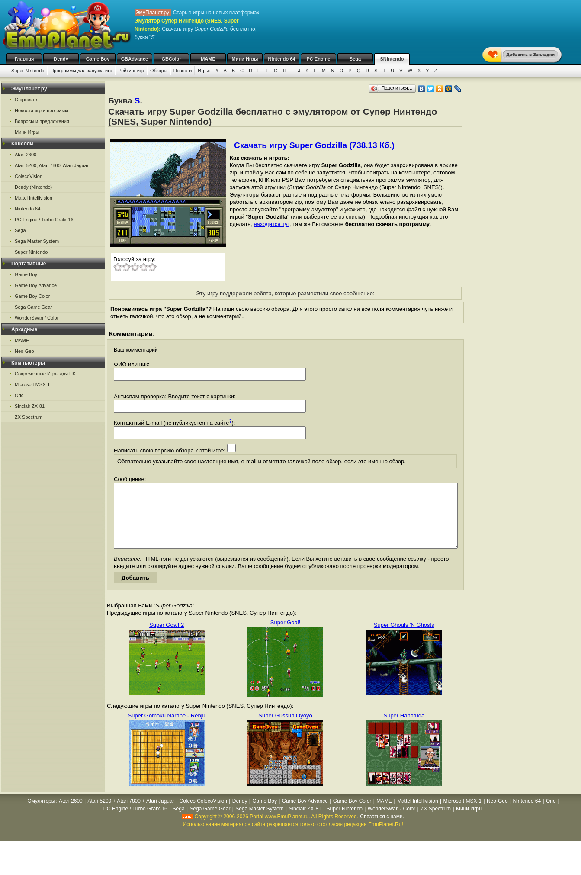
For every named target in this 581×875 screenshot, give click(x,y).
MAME (208, 58)
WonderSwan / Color (36, 317)
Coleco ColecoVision (203, 814)
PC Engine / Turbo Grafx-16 (44, 219)
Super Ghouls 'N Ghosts (404, 638)
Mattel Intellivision (33, 197)
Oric (19, 395)
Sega (355, 58)
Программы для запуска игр (81, 70)
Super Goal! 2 (166, 638)
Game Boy (97, 58)
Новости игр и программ (41, 110)
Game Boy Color (32, 296)
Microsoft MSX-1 (32, 384)
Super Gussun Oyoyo (285, 728)
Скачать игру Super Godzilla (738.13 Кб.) (314, 145)
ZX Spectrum (28, 417)
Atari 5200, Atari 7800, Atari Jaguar (52, 165)
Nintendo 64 (281, 58)
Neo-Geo (24, 351)
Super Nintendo (27, 70)
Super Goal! (285, 635)
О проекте (26, 99)
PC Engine (318, 58)
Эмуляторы (41, 814)
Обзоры (158, 70)
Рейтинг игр (131, 70)
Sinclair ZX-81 (30, 406)
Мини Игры (245, 58)
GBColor (171, 58)
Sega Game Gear (33, 307)
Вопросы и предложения (42, 121)
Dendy (61, 58)
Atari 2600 (25, 154)
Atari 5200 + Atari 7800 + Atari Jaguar (131, 814)
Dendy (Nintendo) (33, 187)
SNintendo (392, 58)
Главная (24, 58)
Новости (182, 70)
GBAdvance (134, 58)
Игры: (204, 70)
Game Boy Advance (36, 285)
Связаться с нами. (382, 830)
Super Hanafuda (403, 728)
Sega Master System (37, 241)
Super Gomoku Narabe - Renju (166, 728)
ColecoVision (28, 176)
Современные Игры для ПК (45, 373)
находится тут (271, 224)
